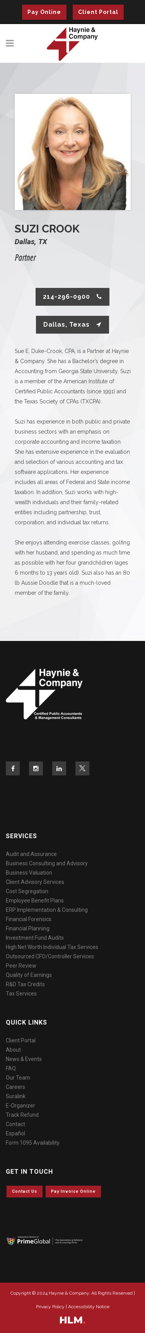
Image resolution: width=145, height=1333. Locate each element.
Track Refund (22, 1115)
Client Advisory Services (35, 882)
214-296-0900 (72, 296)
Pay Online (44, 12)
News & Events (24, 1059)
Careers (15, 1087)
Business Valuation (29, 873)
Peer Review (21, 966)
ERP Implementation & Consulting (47, 910)
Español (15, 1133)
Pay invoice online (73, 1191)
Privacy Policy (50, 1306)
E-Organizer (20, 1105)
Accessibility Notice (88, 1306)
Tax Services (21, 993)
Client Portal (98, 12)
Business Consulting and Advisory (47, 863)
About (13, 1050)
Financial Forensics (28, 919)
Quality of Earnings (29, 975)
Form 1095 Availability (33, 1143)
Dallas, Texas (72, 324)
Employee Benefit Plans (35, 900)
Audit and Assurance (31, 854)
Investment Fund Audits (35, 938)
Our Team (18, 1078)
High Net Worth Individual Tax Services (52, 947)
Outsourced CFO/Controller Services (50, 956)
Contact (15, 1124)
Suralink (16, 1096)
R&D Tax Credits (25, 984)
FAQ (11, 1068)
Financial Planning (27, 928)
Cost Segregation (27, 891)
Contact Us (24, 1191)
